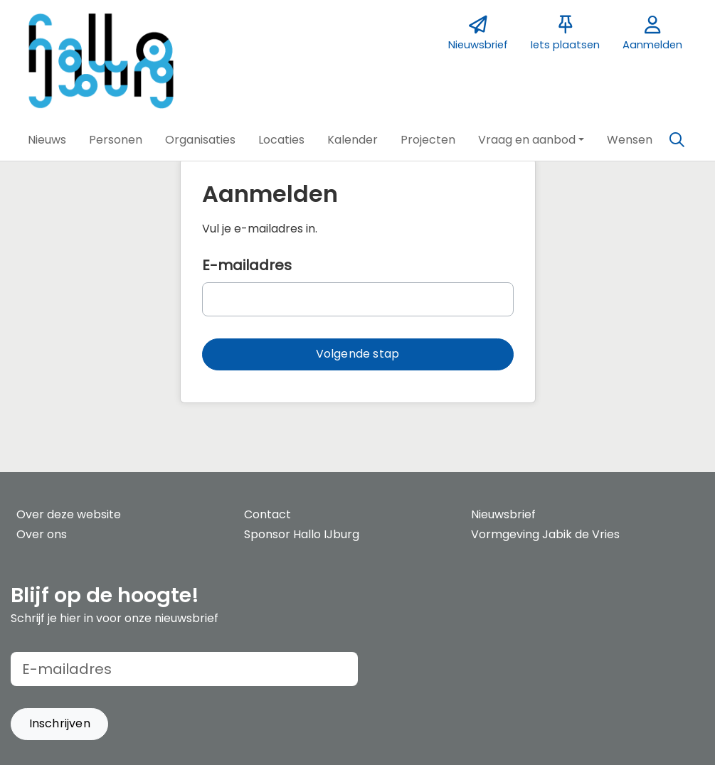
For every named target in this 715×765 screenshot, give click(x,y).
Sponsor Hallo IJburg (301, 534)
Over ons (41, 534)
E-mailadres (247, 265)
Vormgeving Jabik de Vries (545, 534)
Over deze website (68, 514)
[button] (47, 140)
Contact (267, 514)
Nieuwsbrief (503, 514)
